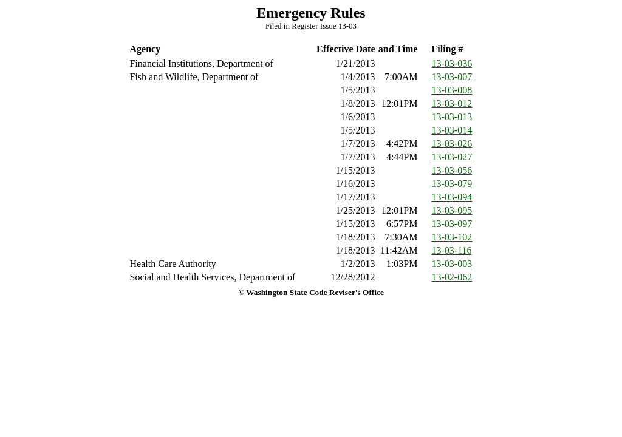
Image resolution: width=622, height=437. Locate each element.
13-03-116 (452, 250)
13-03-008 (452, 90)
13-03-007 (452, 77)
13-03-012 (452, 103)
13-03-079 (452, 183)
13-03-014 (452, 130)
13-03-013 (452, 117)
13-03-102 (452, 237)
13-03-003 (452, 264)
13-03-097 (452, 223)
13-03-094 (452, 197)
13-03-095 (452, 210)
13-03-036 (452, 63)
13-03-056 (452, 170)
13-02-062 (452, 277)
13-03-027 (452, 157)
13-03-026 (452, 143)
